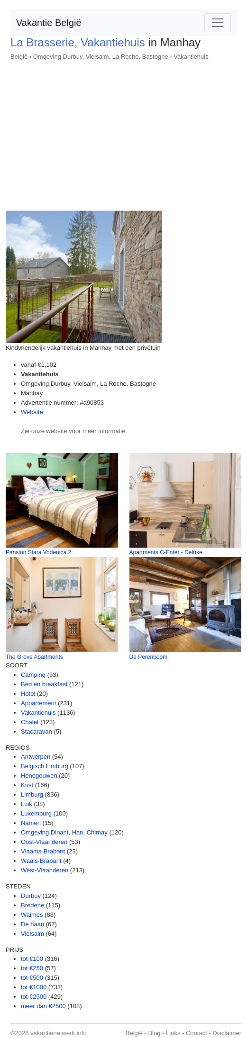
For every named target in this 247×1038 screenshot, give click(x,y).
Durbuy (31, 895)
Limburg (32, 794)
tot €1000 (33, 987)
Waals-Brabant (41, 860)
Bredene (32, 905)
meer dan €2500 (43, 1006)
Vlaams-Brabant (43, 851)
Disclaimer (226, 1033)
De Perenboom (148, 657)
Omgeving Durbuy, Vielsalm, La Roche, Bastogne (100, 56)
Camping (33, 674)
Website (32, 412)
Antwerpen (35, 756)
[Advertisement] (123, 132)
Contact (196, 1033)
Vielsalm (32, 933)
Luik (26, 803)
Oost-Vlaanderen (44, 841)
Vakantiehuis (191, 56)
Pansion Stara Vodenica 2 (38, 552)
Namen (31, 822)
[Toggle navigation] (217, 22)
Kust (27, 785)
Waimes (32, 914)
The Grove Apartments (34, 657)
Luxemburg (36, 813)
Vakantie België (49, 23)
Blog (154, 1033)
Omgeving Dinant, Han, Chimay (64, 832)
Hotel (28, 693)
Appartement (38, 703)
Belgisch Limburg (44, 766)
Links (173, 1033)
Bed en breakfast (44, 684)
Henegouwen (39, 775)
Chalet (30, 722)
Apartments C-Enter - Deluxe (165, 552)
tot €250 (32, 968)
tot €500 (32, 977)
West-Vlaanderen (44, 870)
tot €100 (32, 958)
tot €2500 (33, 996)
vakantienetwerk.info (58, 1033)
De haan (32, 924)
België (18, 56)
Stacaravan (36, 731)
